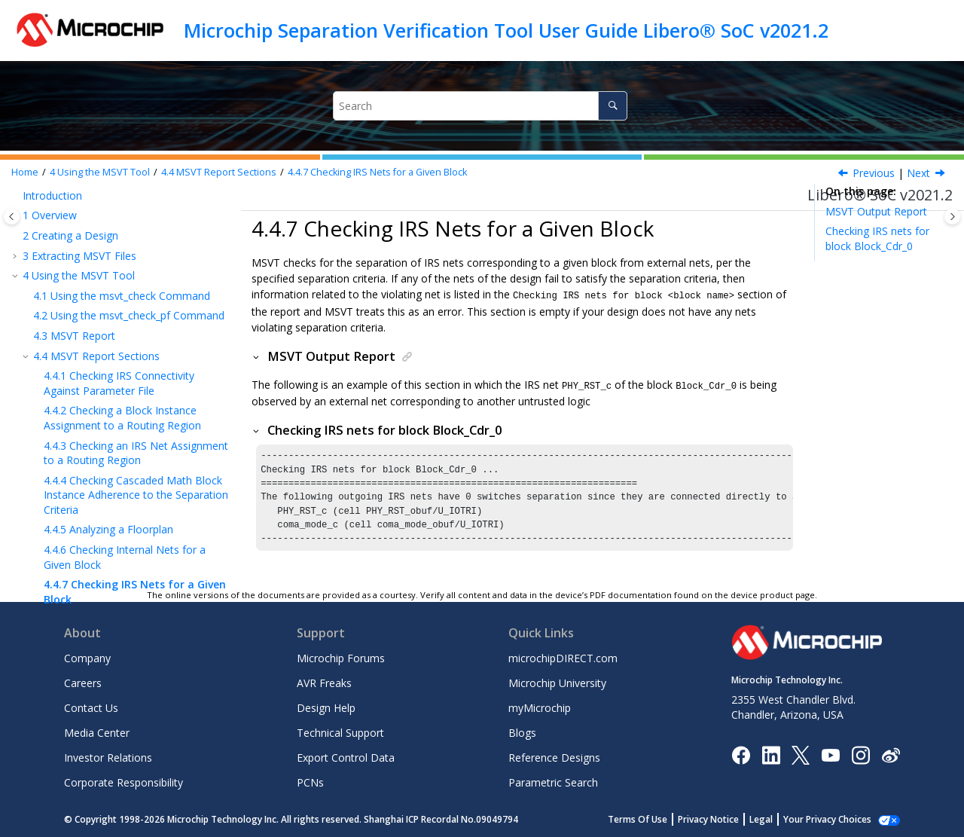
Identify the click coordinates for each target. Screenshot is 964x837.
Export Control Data (346, 757)
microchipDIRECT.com (563, 658)
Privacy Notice (724, 819)
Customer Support (67, 547)
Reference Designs (554, 757)
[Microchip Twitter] (801, 753)
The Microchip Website (78, 507)
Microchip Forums (341, 658)
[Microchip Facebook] (740, 753)
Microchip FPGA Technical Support (111, 487)
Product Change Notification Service (111, 528)
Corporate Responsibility (123, 782)
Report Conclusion (72, 427)
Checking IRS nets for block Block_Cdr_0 (877, 238)
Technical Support (340, 733)
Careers (83, 683)
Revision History (66, 467)
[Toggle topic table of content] (952, 217)
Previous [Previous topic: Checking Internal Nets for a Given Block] (874, 173)
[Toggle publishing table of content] (12, 217)
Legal (777, 819)
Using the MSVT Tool (100, 172)
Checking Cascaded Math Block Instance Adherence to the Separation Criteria (136, 268)
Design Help (326, 708)
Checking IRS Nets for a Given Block (377, 172)
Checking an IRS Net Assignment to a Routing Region (136, 226)
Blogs (522, 733)
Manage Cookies (835, 819)
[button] (38, 219)
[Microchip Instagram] (860, 753)
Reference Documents (82, 447)
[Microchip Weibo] (890, 754)
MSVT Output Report (876, 211)
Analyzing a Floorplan (108, 302)
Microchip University (557, 683)
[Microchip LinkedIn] (770, 753)
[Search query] (480, 106)
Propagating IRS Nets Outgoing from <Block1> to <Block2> (133, 399)
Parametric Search (553, 782)
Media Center (97, 733)
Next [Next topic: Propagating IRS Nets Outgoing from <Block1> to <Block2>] (918, 173)
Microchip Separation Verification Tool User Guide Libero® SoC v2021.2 (506, 30)
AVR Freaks (324, 683)
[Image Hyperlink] (830, 754)
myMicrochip (539, 708)
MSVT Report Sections (218, 172)
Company (87, 658)
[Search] (612, 106)
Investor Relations (108, 757)
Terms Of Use (654, 819)
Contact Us (91, 708)
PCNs (310, 782)
